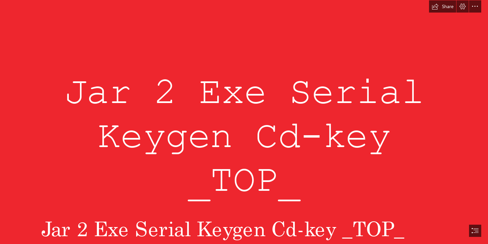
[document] (244, 122)
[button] (442, 6)
